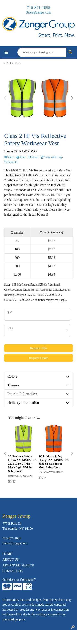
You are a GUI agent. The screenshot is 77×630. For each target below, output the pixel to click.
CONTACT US (12, 571)
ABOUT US (10, 559)
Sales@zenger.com (38, 12)
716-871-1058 (38, 7)
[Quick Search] (41, 52)
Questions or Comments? (19, 579)
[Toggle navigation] (6, 52)
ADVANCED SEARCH (18, 565)
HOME (7, 554)
